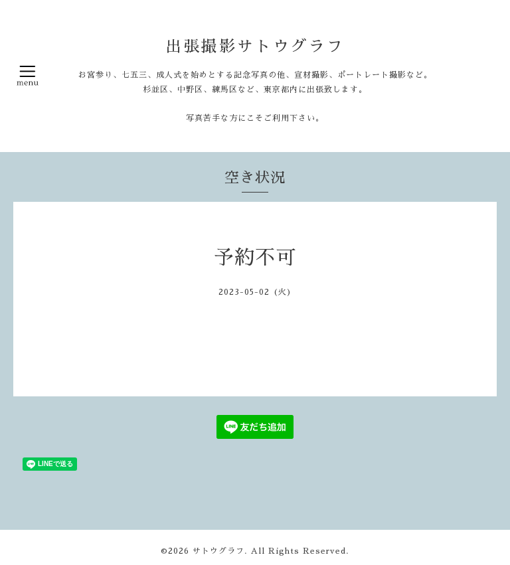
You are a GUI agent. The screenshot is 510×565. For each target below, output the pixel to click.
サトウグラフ (218, 551)
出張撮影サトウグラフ (255, 46)
